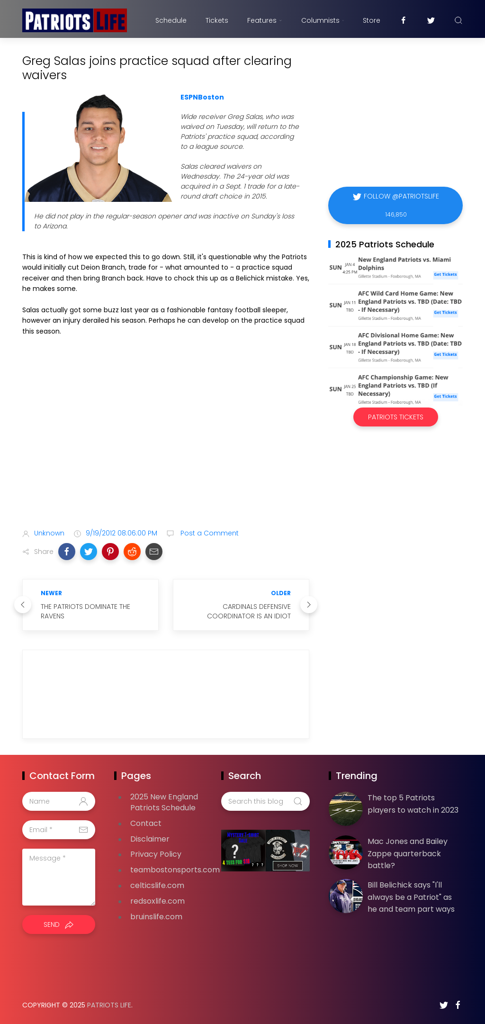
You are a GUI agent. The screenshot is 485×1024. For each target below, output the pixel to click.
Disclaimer (150, 839)
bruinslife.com (156, 916)
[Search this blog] (265, 801)
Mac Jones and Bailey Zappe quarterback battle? (408, 853)
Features (264, 20)
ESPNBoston (202, 97)
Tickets (217, 20)
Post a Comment (209, 533)
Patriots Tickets (395, 417)
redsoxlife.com (157, 901)
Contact (146, 823)
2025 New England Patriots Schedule (164, 802)
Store (371, 20)
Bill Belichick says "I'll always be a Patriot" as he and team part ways (411, 897)
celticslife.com (157, 885)
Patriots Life (109, 1005)
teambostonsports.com (175, 869)
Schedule (171, 20)
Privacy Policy (155, 854)
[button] (66, 551)
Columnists (322, 20)
